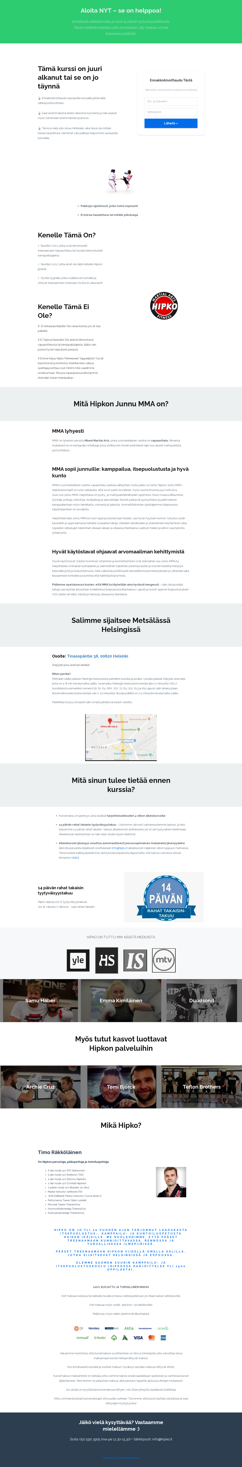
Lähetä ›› (171, 123)
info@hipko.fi (120, 848)
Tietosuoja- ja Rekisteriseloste (121, 1457)
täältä (75, 857)
